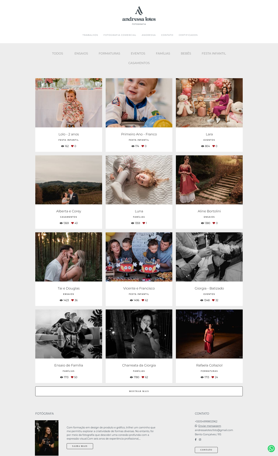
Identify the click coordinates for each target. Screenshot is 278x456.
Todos (57, 53)
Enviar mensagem (209, 423)
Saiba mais (79, 443)
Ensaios (81, 53)
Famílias (163, 53)
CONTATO (167, 35)
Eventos (138, 53)
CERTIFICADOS (188, 35)
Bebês (186, 53)
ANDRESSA (149, 35)
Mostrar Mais (139, 391)
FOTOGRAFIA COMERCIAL (120, 35)
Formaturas (109, 53)
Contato (206, 447)
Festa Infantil (214, 53)
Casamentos (139, 63)
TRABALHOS (90, 35)
